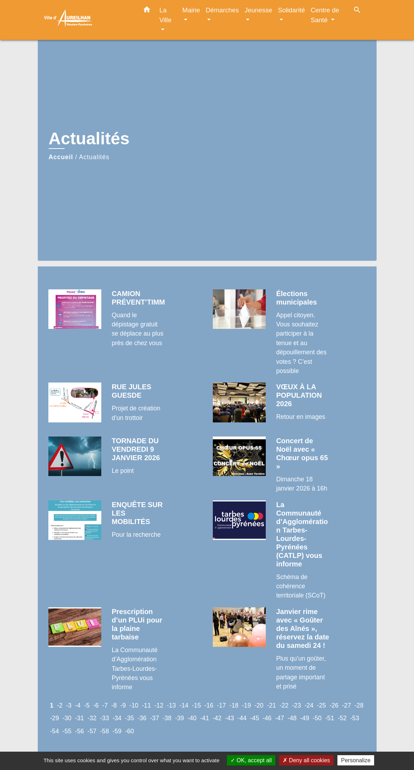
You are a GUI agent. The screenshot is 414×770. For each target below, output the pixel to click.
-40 (191, 718)
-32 (92, 718)
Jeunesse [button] (258, 10)
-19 (246, 705)
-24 (309, 705)
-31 (79, 718)
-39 (179, 718)
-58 (104, 731)
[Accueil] (87, 20)
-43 (229, 718)
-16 (208, 705)
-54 (54, 731)
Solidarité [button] (291, 10)
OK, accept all (251, 760)
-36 (142, 718)
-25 (321, 705)
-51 (329, 718)
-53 (354, 718)
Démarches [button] (222, 10)
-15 (196, 705)
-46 (267, 718)
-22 (284, 705)
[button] (147, 10)
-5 (87, 705)
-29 (54, 718)
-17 (221, 705)
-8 (114, 705)
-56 (79, 731)
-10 (134, 705)
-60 (129, 731)
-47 (279, 718)
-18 (233, 705)
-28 (358, 705)
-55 (66, 731)
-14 (183, 705)
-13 (171, 705)
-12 (158, 705)
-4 (78, 705)
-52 (342, 718)
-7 (105, 705)
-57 (92, 731)
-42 (216, 718)
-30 (66, 718)
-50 (317, 718)
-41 (204, 718)
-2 (59, 705)
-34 (117, 718)
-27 (346, 705)
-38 (166, 718)
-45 (254, 718)
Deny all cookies (306, 760)
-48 (292, 718)
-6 (96, 705)
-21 (271, 705)
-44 (242, 718)
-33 (104, 718)
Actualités (94, 157)
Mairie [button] (191, 10)
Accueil (61, 157)
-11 (146, 705)
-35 (129, 718)
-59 (117, 731)
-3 (69, 705)
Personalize (356, 760)
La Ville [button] (166, 15)
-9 (123, 705)
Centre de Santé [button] (325, 15)
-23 (296, 705)
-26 (334, 705)
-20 (258, 705)
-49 (304, 718)
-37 (154, 718)
